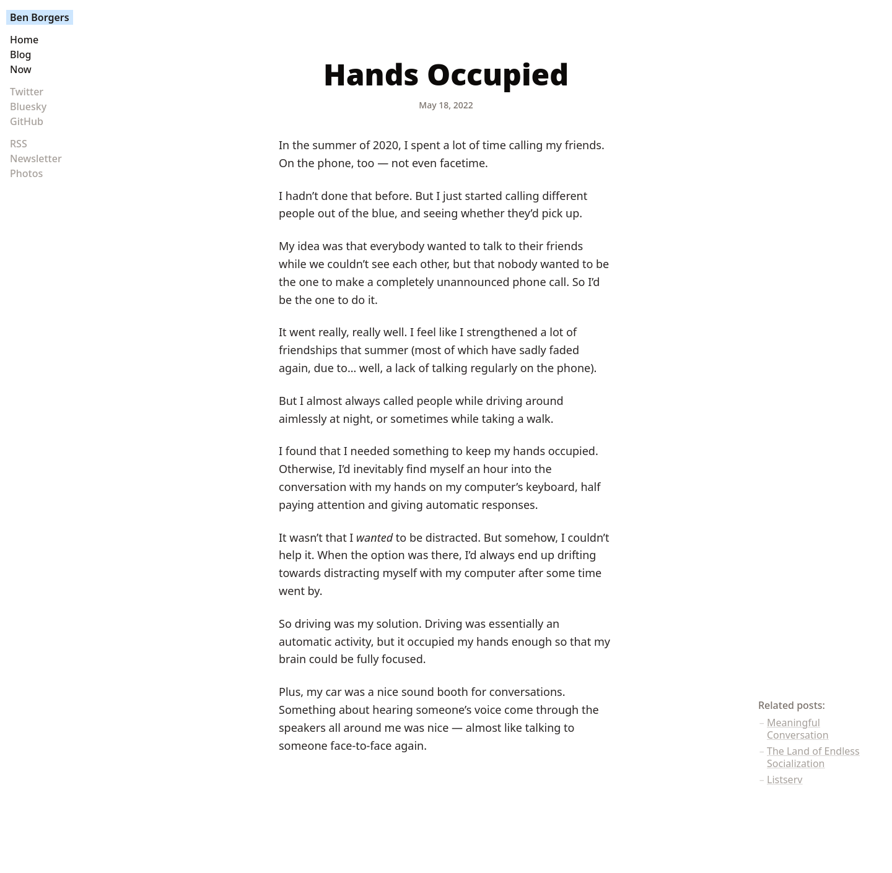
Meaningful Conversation (798, 729)
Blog (20, 54)
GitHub (26, 121)
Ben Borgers (39, 17)
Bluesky (28, 106)
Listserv (784, 779)
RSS (18, 143)
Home (24, 39)
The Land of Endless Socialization (813, 757)
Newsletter (36, 158)
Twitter (26, 91)
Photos (26, 173)
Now (21, 69)
